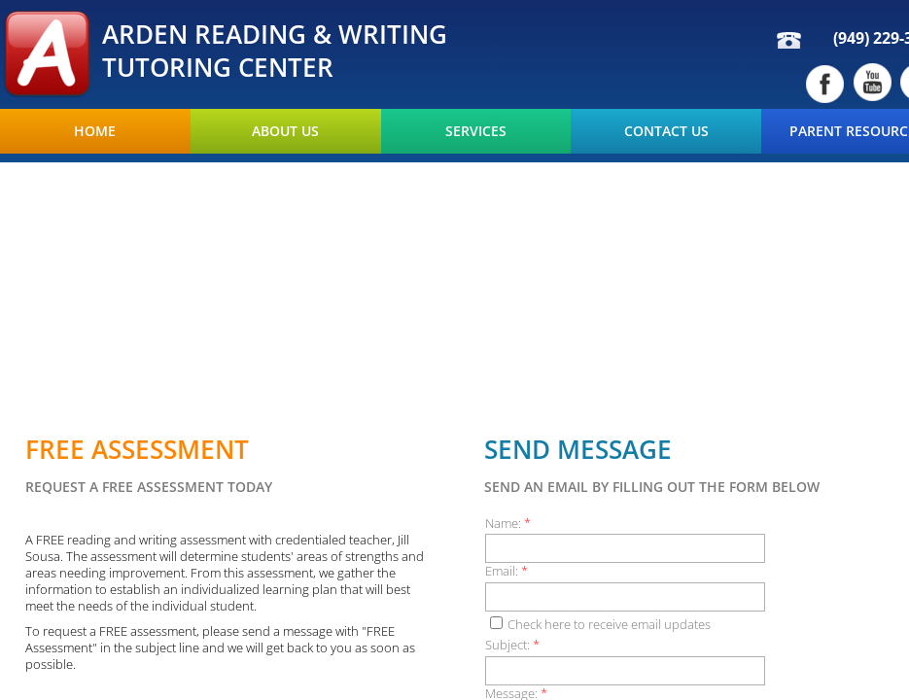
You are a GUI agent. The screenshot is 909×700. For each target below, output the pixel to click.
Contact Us (666, 131)
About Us (285, 131)
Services (476, 131)
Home (95, 131)
